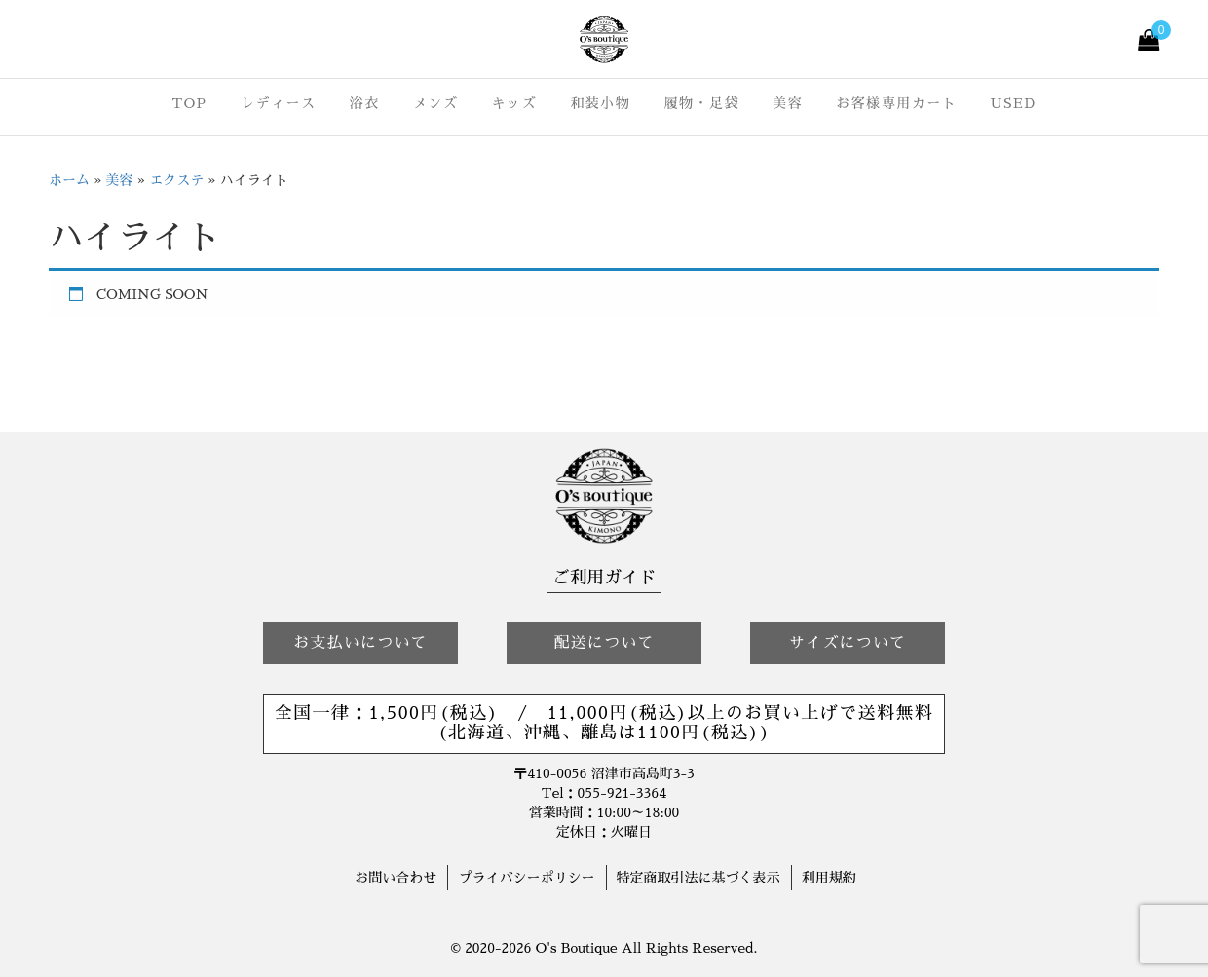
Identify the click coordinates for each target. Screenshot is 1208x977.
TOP (189, 103)
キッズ (515, 103)
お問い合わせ (395, 877)
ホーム (69, 180)
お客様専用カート (896, 103)
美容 (788, 103)
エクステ (176, 180)
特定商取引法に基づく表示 (698, 877)
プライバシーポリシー (526, 877)
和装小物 (600, 103)
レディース (279, 103)
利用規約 (829, 877)
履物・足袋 (701, 103)
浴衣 (365, 103)
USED (1014, 103)
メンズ (436, 103)
